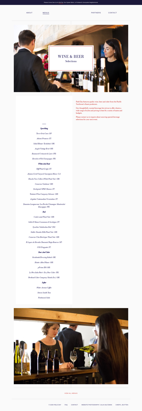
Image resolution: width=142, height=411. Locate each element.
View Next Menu (126, 393)
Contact (112, 13)
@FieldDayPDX (15, 404)
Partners (96, 13)
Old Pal (61, 2)
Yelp (25, 404)
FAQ (66, 405)
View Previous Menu (15, 393)
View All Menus (71, 393)
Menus (46, 13)
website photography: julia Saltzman (96, 405)
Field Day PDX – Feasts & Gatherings (71, 13)
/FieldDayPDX (19, 404)
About (29, 13)
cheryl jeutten (122, 405)
